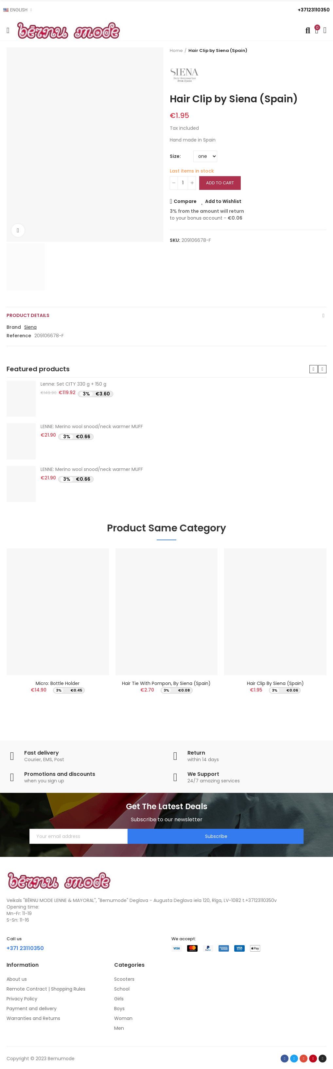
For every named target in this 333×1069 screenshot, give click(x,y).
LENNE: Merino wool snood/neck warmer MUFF (92, 426)
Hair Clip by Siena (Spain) (275, 683)
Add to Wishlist (223, 201)
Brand (14, 327)
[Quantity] (183, 183)
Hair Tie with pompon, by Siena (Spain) (166, 683)
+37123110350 (314, 10)
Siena (30, 327)
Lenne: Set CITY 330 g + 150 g (73, 384)
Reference (19, 335)
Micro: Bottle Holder (57, 683)
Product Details (28, 315)
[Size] (205, 156)
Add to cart (220, 183)
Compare (185, 201)
